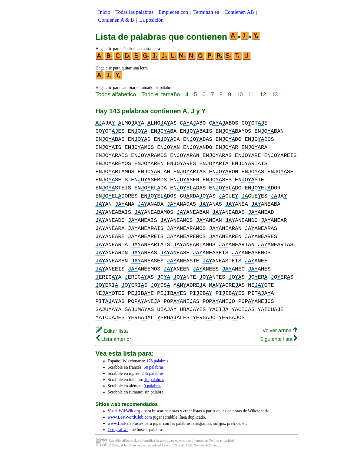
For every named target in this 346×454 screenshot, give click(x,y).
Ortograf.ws (118, 429)
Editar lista (112, 331)
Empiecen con (173, 12)
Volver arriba (279, 330)
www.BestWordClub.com (130, 417)
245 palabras (153, 373)
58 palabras (154, 367)
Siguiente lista (278, 339)
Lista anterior (113, 339)
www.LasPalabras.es (125, 423)
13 (274, 94)
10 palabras (154, 379)
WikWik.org (129, 411)
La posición (151, 20)
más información (197, 440)
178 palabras (157, 361)
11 (251, 94)
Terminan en (206, 12)
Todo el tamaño (160, 94)
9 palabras (152, 385)
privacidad (227, 440)
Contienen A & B (116, 20)
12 (263, 94)
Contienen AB (239, 12)
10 (240, 94)
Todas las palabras (134, 12)
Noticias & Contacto (207, 445)
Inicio (104, 12)
